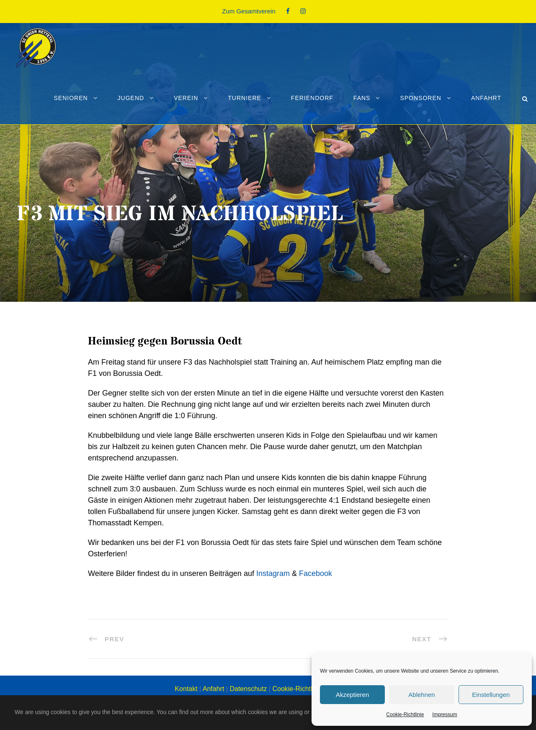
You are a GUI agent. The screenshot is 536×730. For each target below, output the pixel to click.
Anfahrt (486, 98)
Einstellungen (491, 694)
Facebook (315, 573)
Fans (362, 98)
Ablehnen (421, 694)
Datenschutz (248, 688)
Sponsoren (420, 98)
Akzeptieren (352, 694)
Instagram (273, 573)
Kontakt (186, 688)
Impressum (444, 714)
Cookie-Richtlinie (405, 714)
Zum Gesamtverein (249, 11)
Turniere (244, 98)
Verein (186, 98)
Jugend (131, 98)
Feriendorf (312, 98)
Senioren (71, 98)
